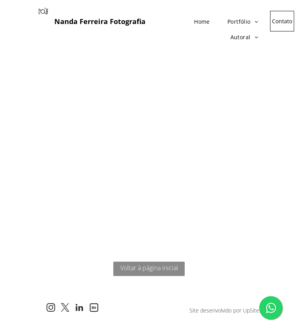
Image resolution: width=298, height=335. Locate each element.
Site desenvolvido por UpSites (225, 310)
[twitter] (65, 308)
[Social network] (93, 308)
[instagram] (50, 308)
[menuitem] (199, 19)
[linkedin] (79, 308)
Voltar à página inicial (149, 268)
